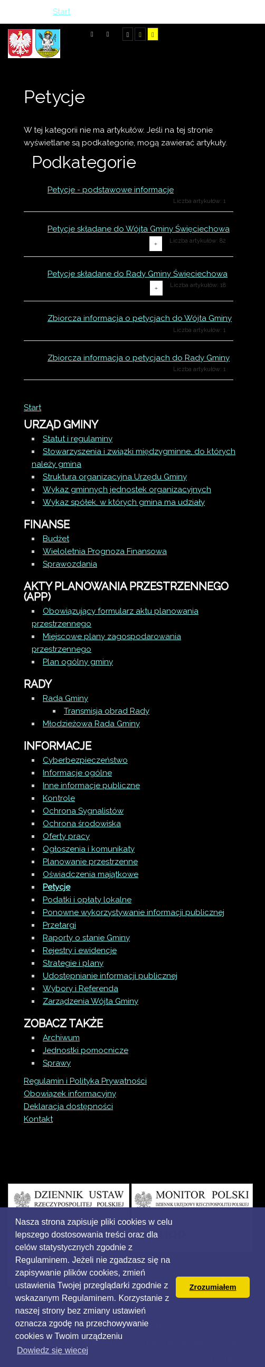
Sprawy (57, 1063)
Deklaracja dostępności (68, 1106)
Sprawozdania (70, 564)
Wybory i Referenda (80, 988)
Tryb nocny (108, 34)
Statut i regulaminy (77, 439)
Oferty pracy (66, 836)
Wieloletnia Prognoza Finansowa (105, 551)
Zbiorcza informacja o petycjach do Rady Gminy (139, 358)
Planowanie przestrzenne (90, 861)
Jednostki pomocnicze (85, 1050)
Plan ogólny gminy (78, 662)
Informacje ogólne (77, 773)
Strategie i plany (73, 963)
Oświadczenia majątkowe (90, 874)
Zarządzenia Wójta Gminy (90, 1001)
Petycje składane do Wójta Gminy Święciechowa (139, 229)
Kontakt (38, 1119)
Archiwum (61, 1037)
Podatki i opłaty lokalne (87, 899)
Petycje (56, 887)
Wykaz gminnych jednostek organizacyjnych (127, 489)
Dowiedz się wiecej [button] (52, 1350)
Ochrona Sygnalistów (83, 811)
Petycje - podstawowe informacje (111, 190)
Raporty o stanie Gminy (86, 938)
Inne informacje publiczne (91, 785)
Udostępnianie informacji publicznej (110, 976)
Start (32, 407)
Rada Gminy (65, 698)
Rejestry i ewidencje (80, 950)
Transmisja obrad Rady (106, 711)
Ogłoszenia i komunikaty (89, 849)
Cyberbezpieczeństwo (85, 760)
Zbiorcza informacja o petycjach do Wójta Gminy (140, 318)
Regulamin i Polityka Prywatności (85, 1081)
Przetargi (59, 925)
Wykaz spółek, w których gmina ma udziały (124, 502)
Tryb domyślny (92, 34)
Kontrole (59, 798)
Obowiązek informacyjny (70, 1093)
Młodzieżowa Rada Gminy (91, 723)
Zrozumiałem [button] (213, 1287)
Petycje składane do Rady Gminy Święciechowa (138, 274)
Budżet (56, 538)
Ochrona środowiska (82, 823)
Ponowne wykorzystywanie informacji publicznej (133, 912)
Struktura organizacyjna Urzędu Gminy (115, 477)
